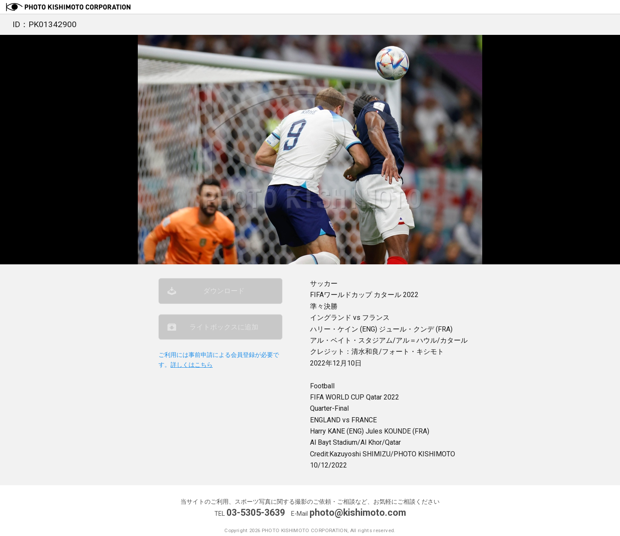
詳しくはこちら (191, 365)
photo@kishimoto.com (358, 512)
